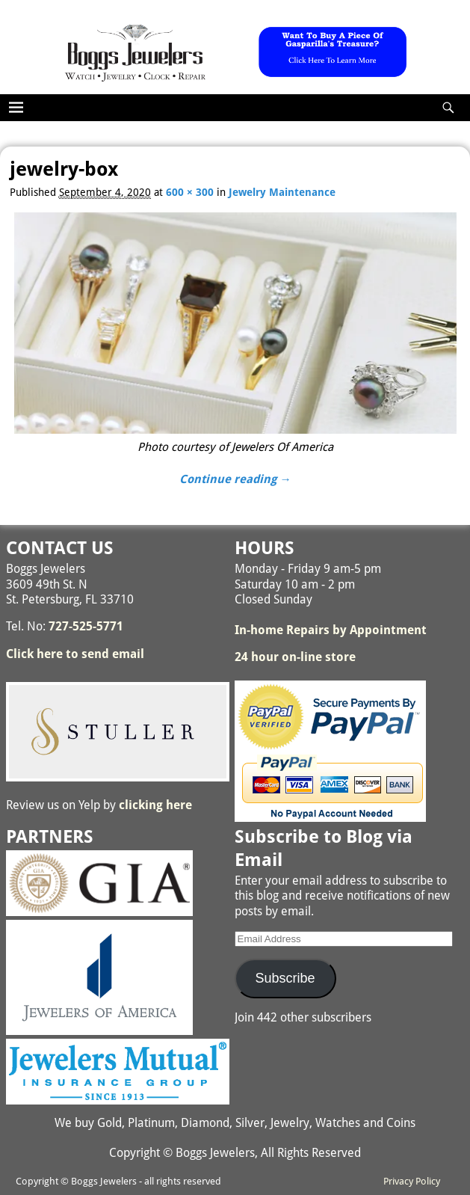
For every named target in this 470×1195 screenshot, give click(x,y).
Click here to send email (75, 654)
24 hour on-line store (295, 657)
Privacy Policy (411, 1181)
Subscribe (285, 978)
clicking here (155, 805)
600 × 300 (190, 192)
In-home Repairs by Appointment (331, 630)
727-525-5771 (86, 626)
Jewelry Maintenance (282, 192)
